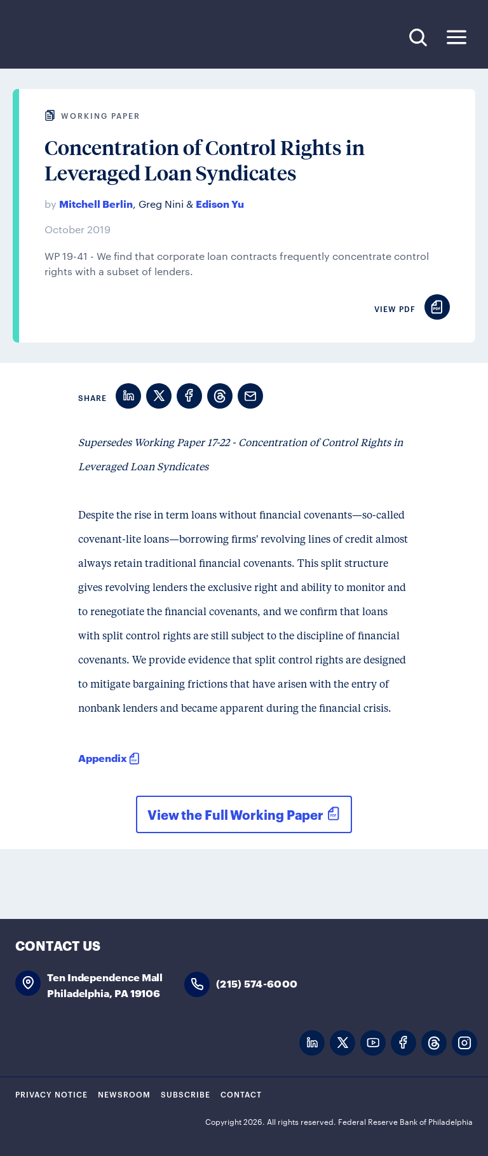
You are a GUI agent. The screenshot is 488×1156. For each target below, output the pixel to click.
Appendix (102, 757)
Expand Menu (456, 37)
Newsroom (124, 1093)
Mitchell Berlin (96, 203)
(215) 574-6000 (256, 983)
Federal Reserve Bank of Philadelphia (101, 38)
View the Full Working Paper (235, 814)
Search (417, 37)
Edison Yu (220, 203)
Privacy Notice (51, 1093)
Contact (241, 1093)
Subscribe (185, 1093)
